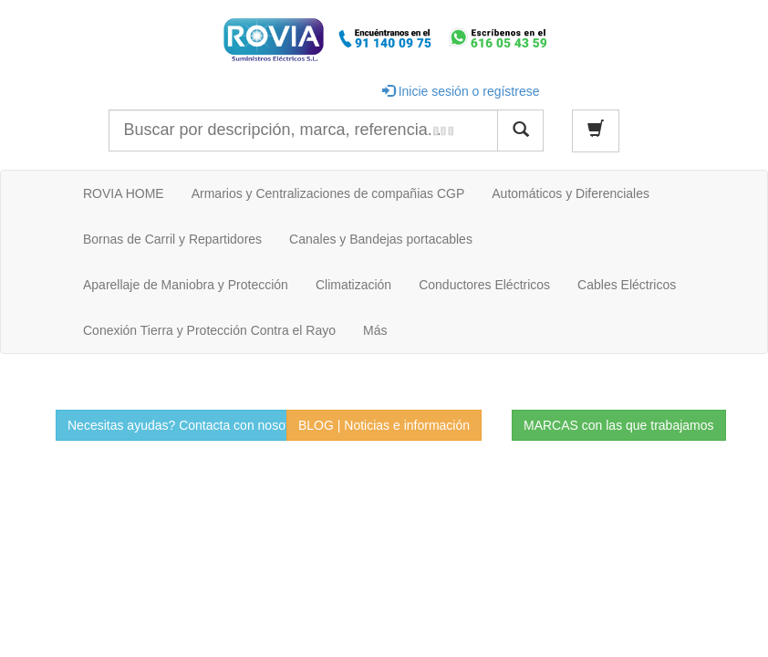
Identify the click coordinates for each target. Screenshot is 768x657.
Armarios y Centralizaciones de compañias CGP (328, 193)
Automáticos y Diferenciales (570, 193)
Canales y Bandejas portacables (380, 239)
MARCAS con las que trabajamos (619, 425)
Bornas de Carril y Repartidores (172, 239)
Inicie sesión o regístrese (461, 91)
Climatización (353, 284)
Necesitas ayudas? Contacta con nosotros (186, 425)
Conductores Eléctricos (484, 284)
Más (375, 330)
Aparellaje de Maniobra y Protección (185, 284)
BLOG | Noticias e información (384, 425)
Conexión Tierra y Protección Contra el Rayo (209, 330)
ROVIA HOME (123, 193)
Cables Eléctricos (626, 284)
